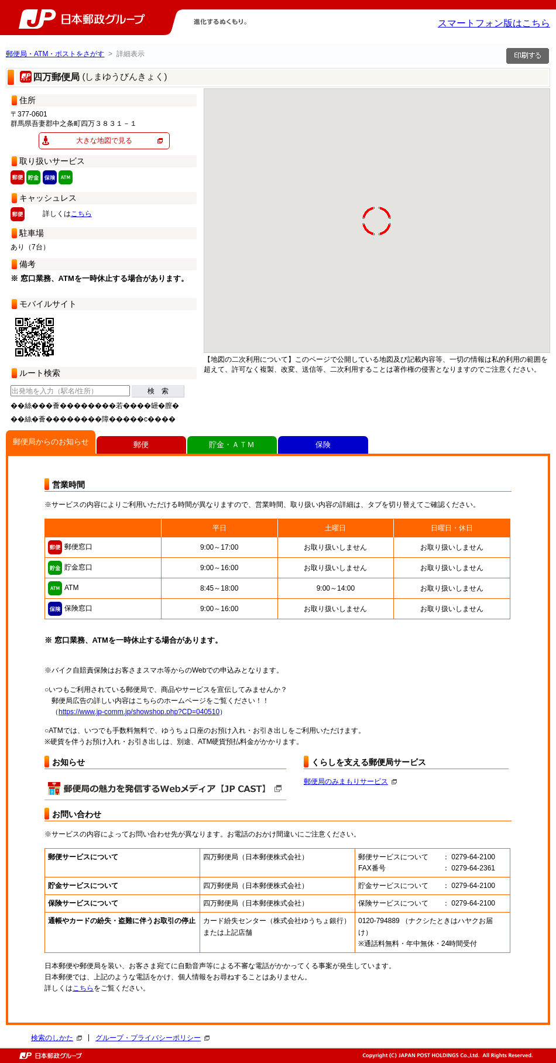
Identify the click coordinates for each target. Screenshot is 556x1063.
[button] (321, 197)
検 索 (158, 391)
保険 (323, 444)
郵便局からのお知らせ (51, 441)
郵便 (141, 444)
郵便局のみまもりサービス (350, 781)
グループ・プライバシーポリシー (152, 1038)
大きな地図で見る (104, 140)
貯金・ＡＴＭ (232, 444)
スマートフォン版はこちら (494, 23)
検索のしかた (56, 1038)
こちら (81, 214)
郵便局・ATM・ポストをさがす (55, 54)
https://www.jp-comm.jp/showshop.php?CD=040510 (139, 712)
